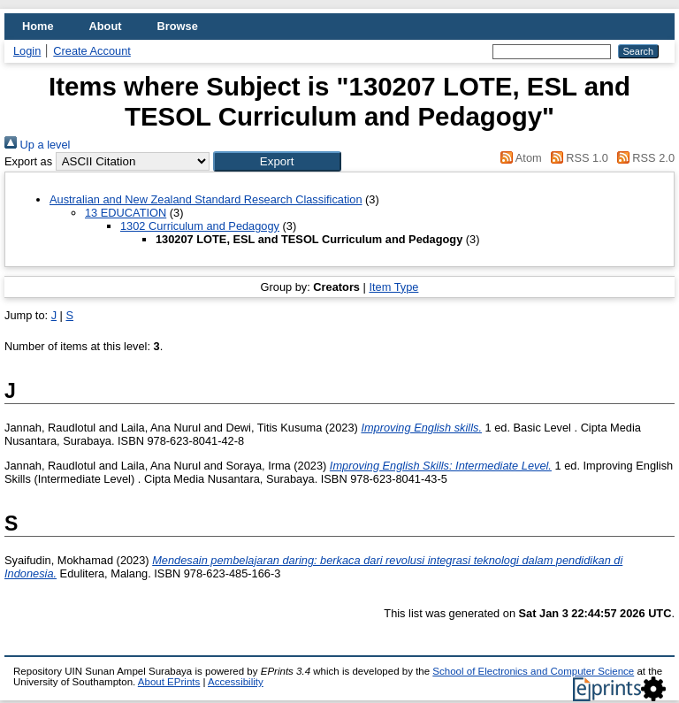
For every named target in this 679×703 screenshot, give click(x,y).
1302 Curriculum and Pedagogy (199, 226)
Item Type (393, 287)
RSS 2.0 (643, 157)
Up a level (37, 144)
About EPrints (169, 681)
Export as (28, 161)
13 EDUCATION (125, 212)
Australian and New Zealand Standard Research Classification (206, 199)
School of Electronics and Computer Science (533, 671)
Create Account (92, 50)
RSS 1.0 (576, 157)
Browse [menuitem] (177, 26)
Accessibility (235, 681)
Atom (518, 157)
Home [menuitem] (38, 26)
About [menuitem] (105, 26)
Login (27, 50)
